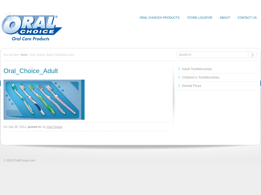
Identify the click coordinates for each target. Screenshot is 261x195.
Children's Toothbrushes (200, 77)
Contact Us (247, 17)
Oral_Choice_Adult (31, 70)
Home (24, 54)
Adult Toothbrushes (197, 69)
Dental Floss (191, 86)
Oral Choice (54, 126)
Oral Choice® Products (159, 17)
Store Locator (199, 17)
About (225, 17)
